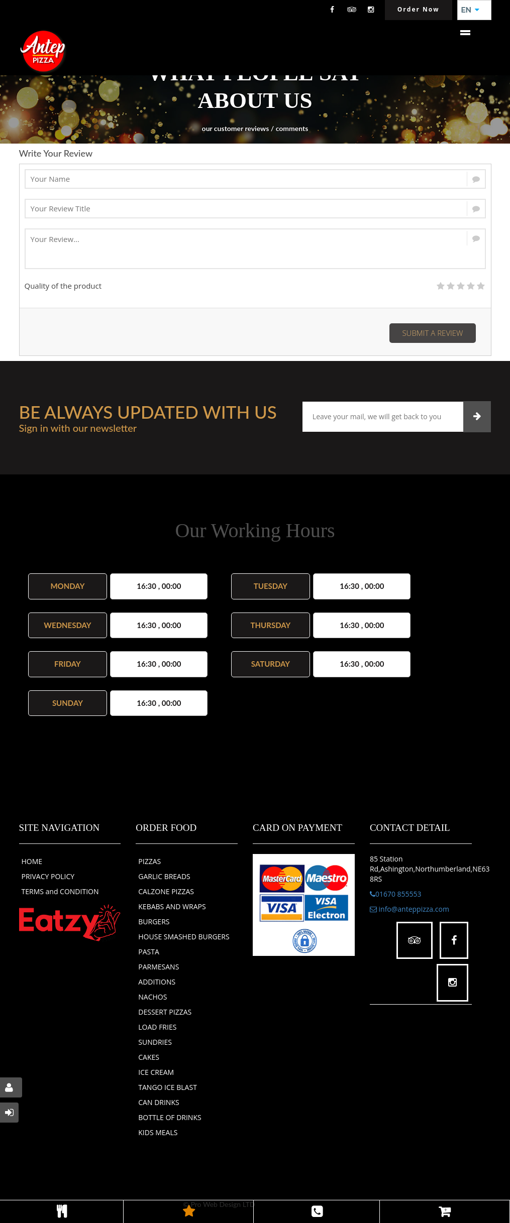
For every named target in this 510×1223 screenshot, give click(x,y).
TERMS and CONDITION (60, 891)
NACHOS (152, 997)
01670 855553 (396, 894)
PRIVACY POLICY (48, 876)
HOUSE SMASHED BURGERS (183, 936)
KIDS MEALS (157, 1132)
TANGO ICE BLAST (167, 1087)
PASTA (148, 951)
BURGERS (153, 921)
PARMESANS (158, 966)
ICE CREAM (156, 1072)
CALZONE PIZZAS (166, 891)
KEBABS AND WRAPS (172, 906)
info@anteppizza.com (409, 909)
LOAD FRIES (157, 1027)
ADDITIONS (156, 982)
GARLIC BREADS (164, 876)
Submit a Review (432, 333)
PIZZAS (149, 861)
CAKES (148, 1057)
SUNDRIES (155, 1042)
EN (470, 10)
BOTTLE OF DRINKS (169, 1117)
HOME (32, 861)
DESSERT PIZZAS (164, 1012)
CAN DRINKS (158, 1102)
